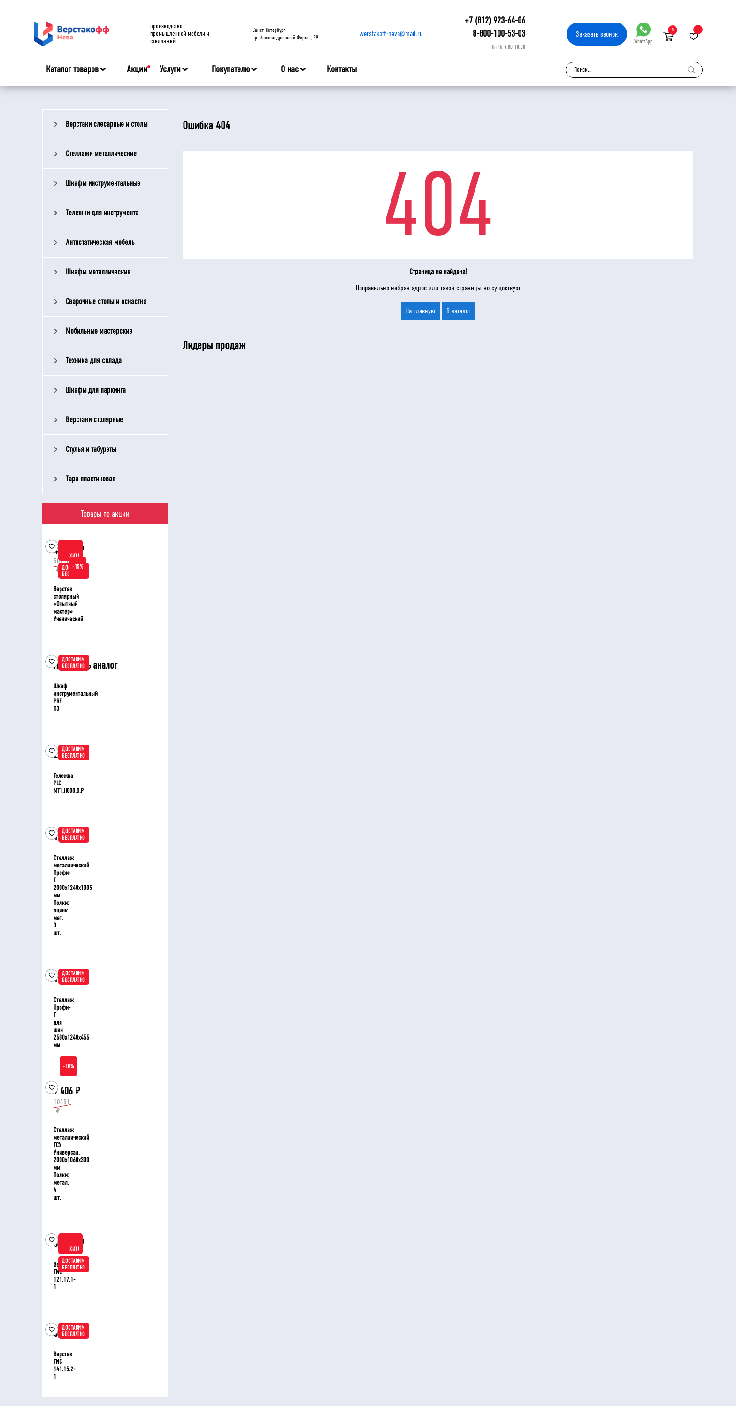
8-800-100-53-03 (499, 33)
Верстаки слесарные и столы (106, 124)
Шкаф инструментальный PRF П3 (76, 697)
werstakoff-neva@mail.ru (391, 33)
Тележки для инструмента (102, 213)
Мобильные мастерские (99, 331)
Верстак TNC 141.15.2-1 (65, 1365)
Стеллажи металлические (101, 154)
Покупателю (231, 69)
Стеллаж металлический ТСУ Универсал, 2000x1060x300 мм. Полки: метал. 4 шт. (71, 1163)
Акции (137, 69)
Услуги (170, 69)
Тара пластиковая (90, 479)
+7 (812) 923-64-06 (494, 20)
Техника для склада (94, 360)
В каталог (458, 310)
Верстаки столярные (94, 420)
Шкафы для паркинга (96, 390)
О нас (290, 69)
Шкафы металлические (98, 272)
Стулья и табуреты (91, 449)
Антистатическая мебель (100, 242)
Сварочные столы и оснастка (106, 301)
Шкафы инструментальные (103, 183)
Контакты (342, 69)
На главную (420, 310)
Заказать (597, 34)
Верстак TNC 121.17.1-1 (65, 1276)
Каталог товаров (72, 69)
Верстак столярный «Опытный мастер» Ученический (68, 604)
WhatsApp (643, 34)
